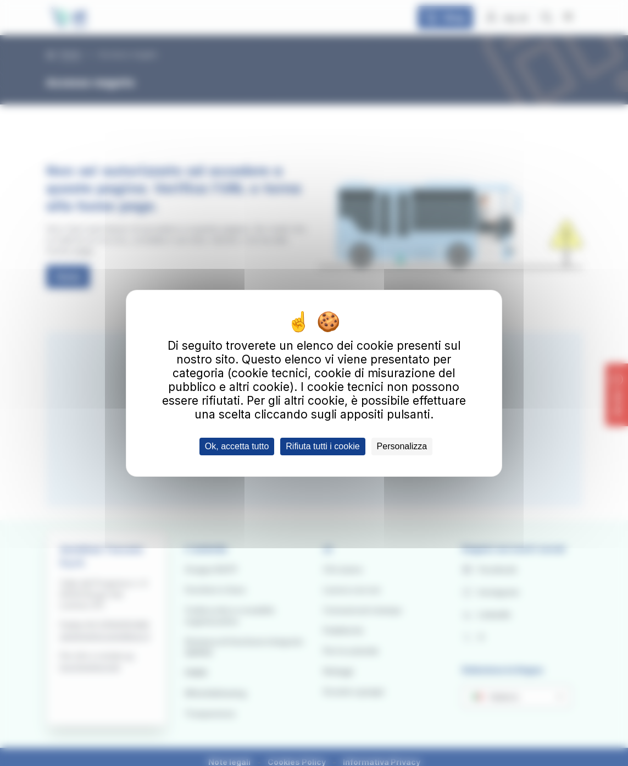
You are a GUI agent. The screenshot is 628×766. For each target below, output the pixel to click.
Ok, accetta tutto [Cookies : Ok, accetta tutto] (237, 446)
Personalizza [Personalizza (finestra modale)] (402, 446)
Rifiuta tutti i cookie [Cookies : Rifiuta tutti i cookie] (322, 446)
